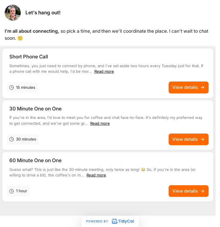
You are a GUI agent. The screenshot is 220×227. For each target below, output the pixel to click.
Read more (104, 71)
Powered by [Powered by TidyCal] (110, 221)
